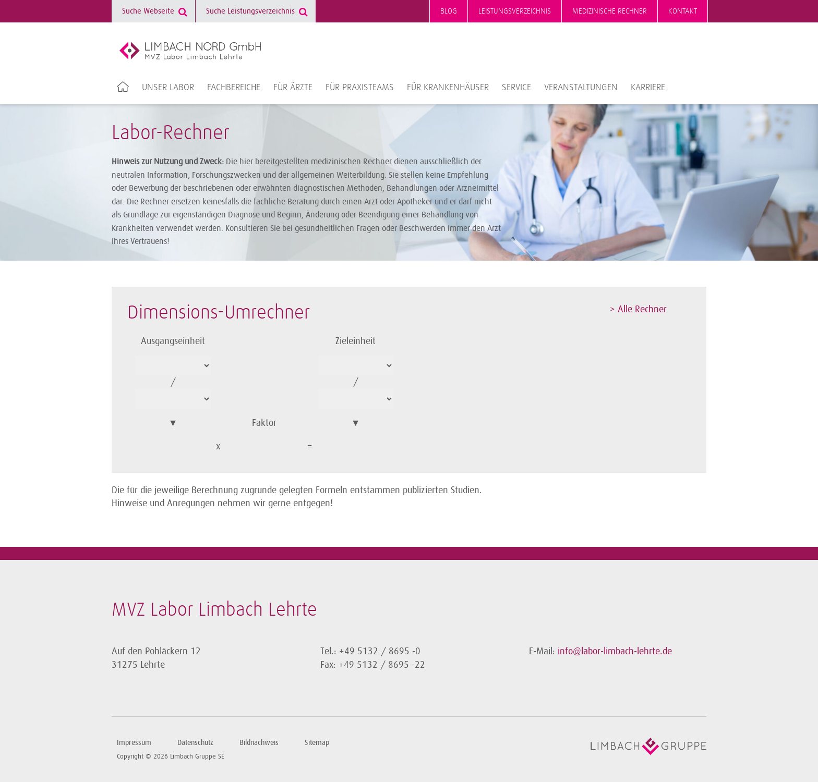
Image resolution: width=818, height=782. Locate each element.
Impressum (134, 742)
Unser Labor (168, 87)
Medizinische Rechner (609, 11)
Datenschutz (195, 742)
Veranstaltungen (581, 87)
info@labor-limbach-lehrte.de (615, 651)
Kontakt (682, 11)
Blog (448, 11)
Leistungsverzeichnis (514, 11)
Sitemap (317, 742)
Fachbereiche (233, 87)
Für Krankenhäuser (448, 87)
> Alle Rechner (638, 309)
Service (516, 87)
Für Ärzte (292, 87)
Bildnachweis (259, 742)
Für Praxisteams (360, 87)
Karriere (648, 87)
